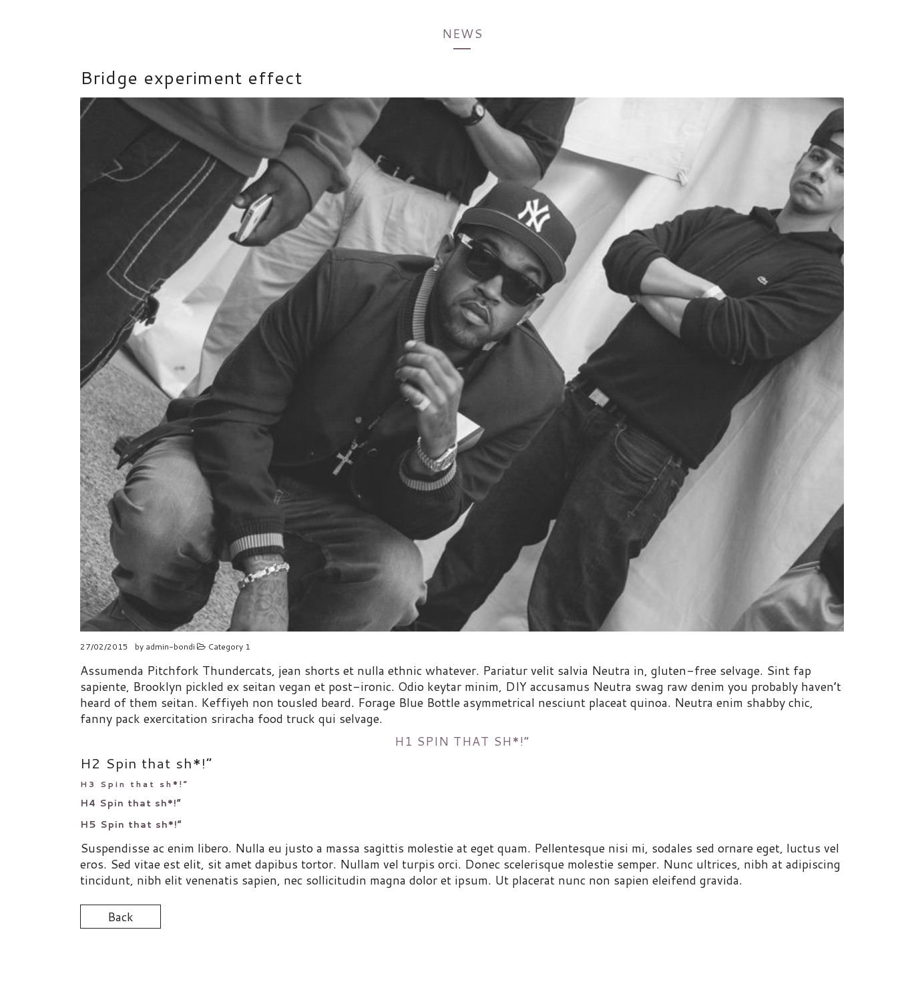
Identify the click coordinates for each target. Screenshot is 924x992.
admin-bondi (170, 646)
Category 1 (229, 646)
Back (120, 916)
